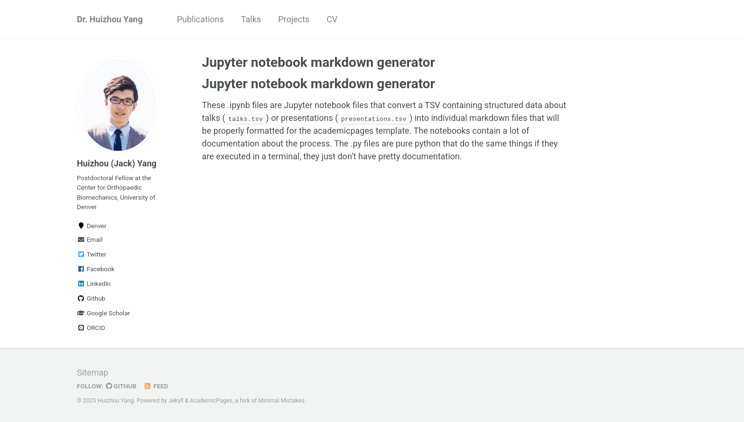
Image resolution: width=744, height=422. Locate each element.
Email (89, 239)
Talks (251, 19)
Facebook (95, 269)
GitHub (121, 386)
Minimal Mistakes (281, 400)
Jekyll (176, 400)
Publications (200, 19)
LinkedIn (94, 283)
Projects (293, 19)
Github (91, 298)
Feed (156, 386)
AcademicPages (211, 400)
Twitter (91, 254)
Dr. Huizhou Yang (110, 19)
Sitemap (92, 372)
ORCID (91, 327)
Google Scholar (103, 313)
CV (331, 19)
